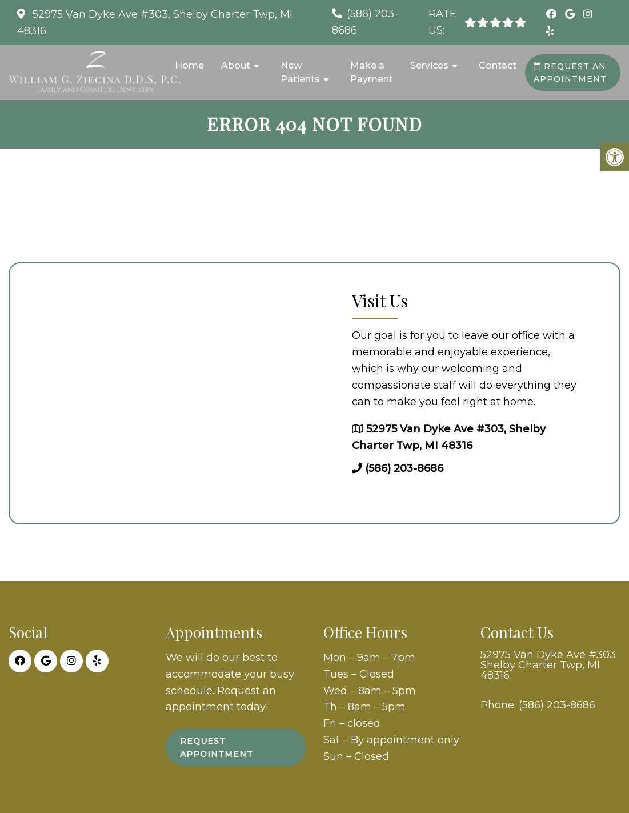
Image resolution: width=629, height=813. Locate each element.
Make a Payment (371, 72)
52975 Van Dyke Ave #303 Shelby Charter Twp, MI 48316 (548, 665)
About (235, 65)
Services (429, 65)
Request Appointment (216, 747)
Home (189, 65)
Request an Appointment (570, 72)
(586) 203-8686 (404, 468)
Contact (497, 65)
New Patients (300, 72)
